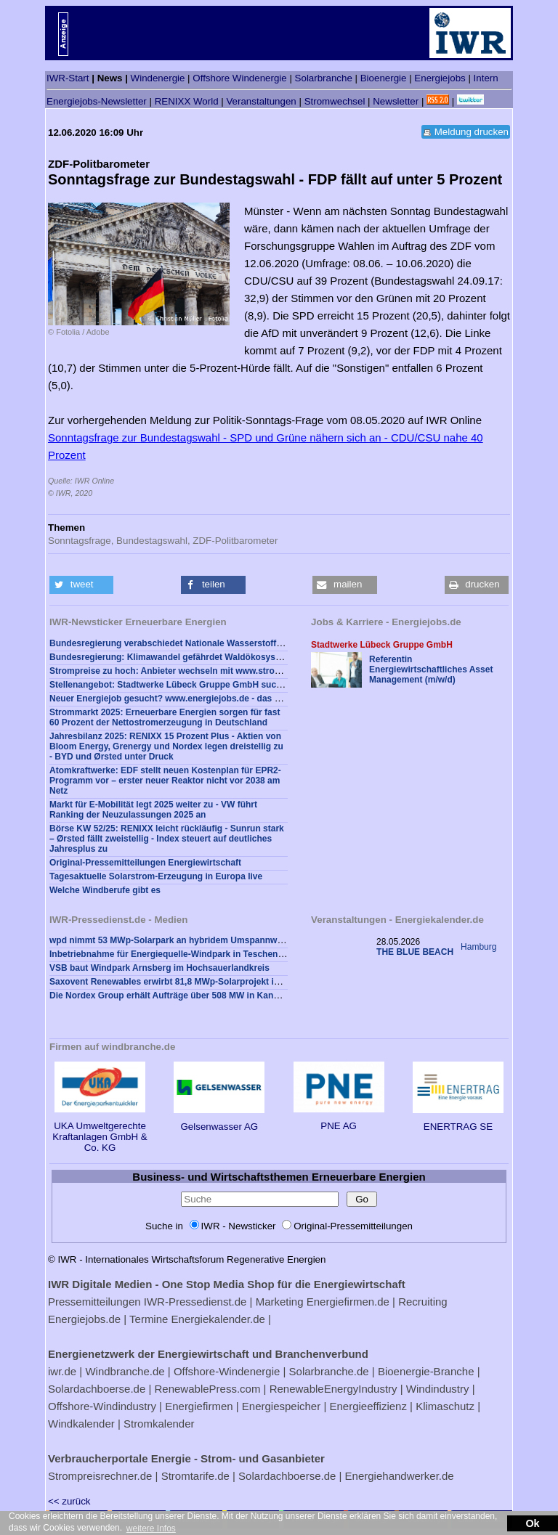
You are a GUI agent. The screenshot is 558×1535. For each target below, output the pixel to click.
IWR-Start (67, 78)
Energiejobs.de (84, 1319)
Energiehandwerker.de (399, 1476)
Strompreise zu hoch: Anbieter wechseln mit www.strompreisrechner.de (198, 671)
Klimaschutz (445, 1406)
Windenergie (158, 78)
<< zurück (69, 1501)
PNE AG (339, 1120)
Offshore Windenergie (239, 78)
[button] (81, 585)
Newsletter (395, 101)
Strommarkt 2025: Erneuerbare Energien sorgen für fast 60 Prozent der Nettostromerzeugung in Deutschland (164, 717)
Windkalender (81, 1423)
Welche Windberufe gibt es (105, 890)
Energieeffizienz (367, 1406)
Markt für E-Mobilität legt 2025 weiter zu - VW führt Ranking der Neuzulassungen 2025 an (153, 809)
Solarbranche (323, 78)
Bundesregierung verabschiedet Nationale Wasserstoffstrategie (180, 643)
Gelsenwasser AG (219, 1121)
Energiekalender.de (218, 1319)
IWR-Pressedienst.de (195, 1301)
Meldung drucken (471, 131)
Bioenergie (383, 78)
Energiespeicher (281, 1406)
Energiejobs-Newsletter (96, 101)
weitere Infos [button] (151, 1528)
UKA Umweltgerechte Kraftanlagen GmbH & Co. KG (99, 1131)
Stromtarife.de (195, 1476)
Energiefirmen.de (348, 1301)
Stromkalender (159, 1423)
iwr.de (62, 1371)
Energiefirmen (198, 1406)
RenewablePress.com (208, 1389)
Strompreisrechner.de (100, 1476)
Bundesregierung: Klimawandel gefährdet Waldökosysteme (172, 657)
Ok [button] (532, 1523)
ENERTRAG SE (458, 1121)
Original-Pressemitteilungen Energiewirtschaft (145, 863)
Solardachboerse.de (96, 1389)
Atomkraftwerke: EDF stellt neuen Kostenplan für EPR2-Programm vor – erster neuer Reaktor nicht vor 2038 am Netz (165, 780)
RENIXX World (187, 101)
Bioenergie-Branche (426, 1371)
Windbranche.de (124, 1371)
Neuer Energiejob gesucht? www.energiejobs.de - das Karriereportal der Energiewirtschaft (236, 698)
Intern (486, 78)
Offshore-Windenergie (227, 1371)
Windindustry (437, 1389)
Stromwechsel (334, 101)
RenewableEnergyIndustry (333, 1389)
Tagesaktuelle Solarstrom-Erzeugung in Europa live (155, 876)
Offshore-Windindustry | (105, 1406)
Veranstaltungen (261, 101)
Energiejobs (439, 78)
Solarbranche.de (329, 1371)
